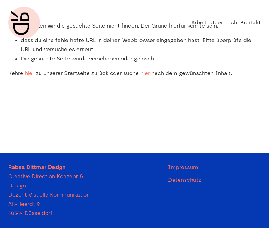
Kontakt (251, 22)
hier (29, 73)
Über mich (224, 22)
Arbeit (199, 22)
